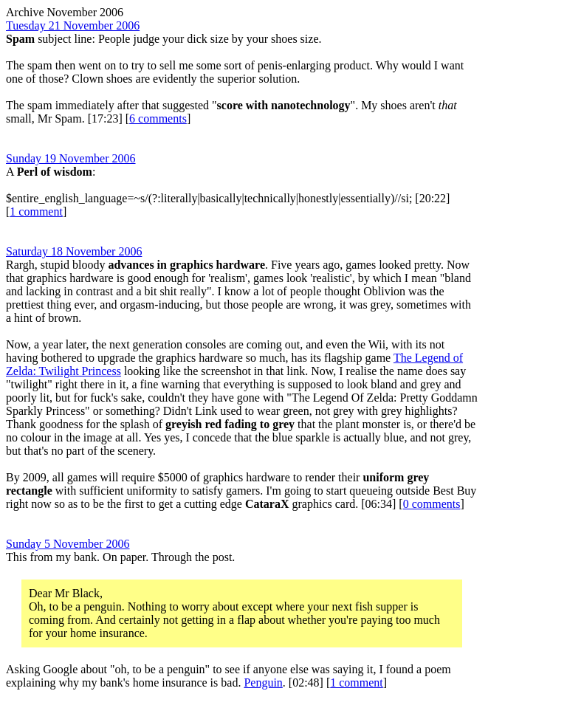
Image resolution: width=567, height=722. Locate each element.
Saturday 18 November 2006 (74, 251)
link (295, 371)
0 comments (432, 504)
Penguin (263, 682)
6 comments (158, 118)
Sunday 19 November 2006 (71, 158)
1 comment (36, 211)
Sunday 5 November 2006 (68, 543)
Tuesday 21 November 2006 (73, 25)
